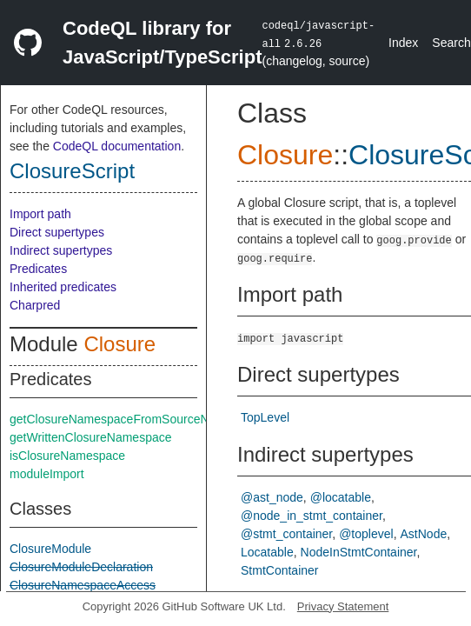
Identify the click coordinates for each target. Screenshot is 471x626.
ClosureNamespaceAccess (83, 585)
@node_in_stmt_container (311, 516)
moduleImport (47, 474)
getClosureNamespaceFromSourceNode (119, 419)
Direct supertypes (57, 232)
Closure (119, 344)
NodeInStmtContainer (359, 552)
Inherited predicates (63, 287)
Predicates (38, 269)
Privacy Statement (343, 606)
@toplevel (366, 534)
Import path (40, 214)
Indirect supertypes (61, 250)
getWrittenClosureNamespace (91, 437)
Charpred (35, 305)
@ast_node (272, 497)
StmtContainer (279, 570)
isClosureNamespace (67, 456)
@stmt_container (286, 534)
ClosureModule (50, 549)
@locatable (340, 497)
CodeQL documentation (117, 146)
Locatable (267, 552)
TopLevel (265, 417)
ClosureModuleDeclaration (81, 567)
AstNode (424, 534)
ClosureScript (72, 171)
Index (403, 43)
